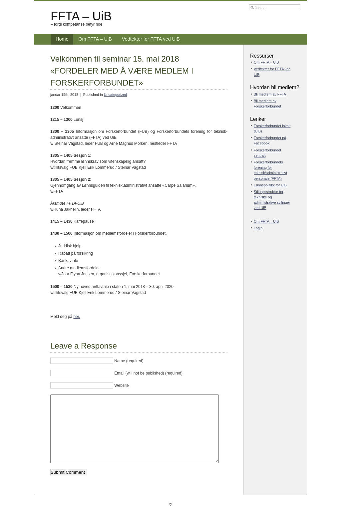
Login (258, 228)
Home (62, 39)
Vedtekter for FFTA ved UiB (151, 39)
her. (76, 316)
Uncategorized (115, 95)
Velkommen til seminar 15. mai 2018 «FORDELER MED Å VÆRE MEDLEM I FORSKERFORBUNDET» (121, 70)
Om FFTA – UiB (95, 39)
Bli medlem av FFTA (270, 94)
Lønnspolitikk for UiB (270, 185)
